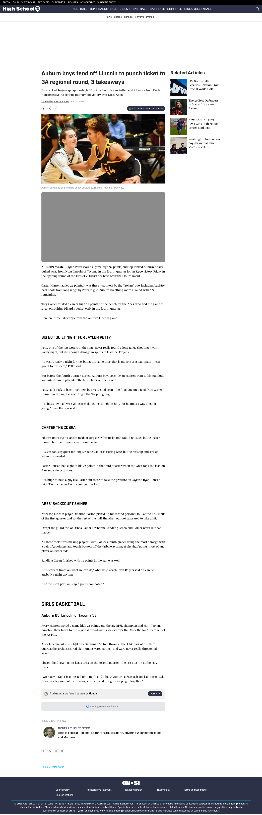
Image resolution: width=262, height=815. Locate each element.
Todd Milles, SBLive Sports (55, 102)
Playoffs (139, 17)
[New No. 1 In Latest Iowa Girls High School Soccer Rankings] (195, 126)
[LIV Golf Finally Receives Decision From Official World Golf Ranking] (195, 87)
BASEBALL (157, 9)
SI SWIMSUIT (28, 2)
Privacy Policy (163, 790)
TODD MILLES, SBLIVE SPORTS (74, 729)
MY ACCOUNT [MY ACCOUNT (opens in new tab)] (87, 2)
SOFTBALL (174, 9)
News (109, 17)
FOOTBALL (80, 9)
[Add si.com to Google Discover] (146, 108)
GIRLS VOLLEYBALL (198, 9)
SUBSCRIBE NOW (106, 2)
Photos (150, 17)
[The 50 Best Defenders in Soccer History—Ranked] (195, 107)
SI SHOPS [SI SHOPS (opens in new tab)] (73, 2)
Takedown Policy (133, 790)
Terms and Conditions (195, 790)
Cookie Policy (63, 790)
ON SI (16, 2)
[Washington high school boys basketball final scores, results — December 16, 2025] (195, 145)
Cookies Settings (64, 796)
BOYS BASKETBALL (103, 9)
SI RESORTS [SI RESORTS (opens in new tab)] (58, 2)
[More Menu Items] (216, 9)
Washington (58, 768)
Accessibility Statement (99, 790)
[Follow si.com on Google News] (155, 693)
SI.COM (6, 2)
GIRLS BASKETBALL (133, 9)
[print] (61, 751)
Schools (128, 17)
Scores (118, 17)
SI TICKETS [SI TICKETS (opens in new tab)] (44, 2)
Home (44, 768)
